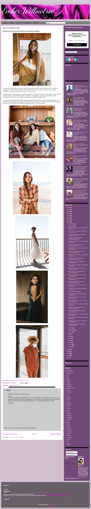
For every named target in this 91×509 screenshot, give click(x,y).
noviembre (71, 226)
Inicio (33, 434)
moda (19, 385)
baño (67, 377)
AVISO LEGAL (7, 501)
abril (69, 340)
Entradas (69, 452)
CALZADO (18, 22)
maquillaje (69, 417)
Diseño (15, 385)
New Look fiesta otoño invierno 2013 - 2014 (79, 98)
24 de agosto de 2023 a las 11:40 (21, 394)
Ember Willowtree (28, 10)
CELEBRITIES (27, 22)
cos (67, 395)
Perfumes (68, 430)
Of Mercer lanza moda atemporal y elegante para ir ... (76, 262)
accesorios (69, 370)
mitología (68, 419)
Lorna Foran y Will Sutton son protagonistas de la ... (75, 245)
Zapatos (68, 444)
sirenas (68, 433)
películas (68, 428)
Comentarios (70, 454)
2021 (68, 217)
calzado (68, 382)
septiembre (71, 330)
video (67, 441)
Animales (68, 373)
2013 (68, 357)
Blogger (51, 504)
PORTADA (5, 22)
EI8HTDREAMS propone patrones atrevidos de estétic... (76, 282)
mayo (69, 338)
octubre (70, 328)
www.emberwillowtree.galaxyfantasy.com (57, 495)
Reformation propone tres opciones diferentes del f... (77, 268)
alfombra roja (69, 372)
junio (69, 336)
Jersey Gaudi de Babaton (74, 291)
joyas (67, 410)
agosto (70, 332)
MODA (11, 22)
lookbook (68, 413)
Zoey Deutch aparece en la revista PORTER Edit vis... (76, 324)
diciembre (70, 223)
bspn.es (10, 396)
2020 (68, 220)
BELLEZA (36, 22)
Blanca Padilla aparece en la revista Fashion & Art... (77, 298)
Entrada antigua (56, 434)
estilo (67, 401)
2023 (68, 213)
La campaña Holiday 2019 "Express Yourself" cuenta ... (77, 235)
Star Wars (68, 435)
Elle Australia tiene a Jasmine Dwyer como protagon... (77, 275)
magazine (68, 415)
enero (69, 346)
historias (68, 408)
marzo (70, 342)
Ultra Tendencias (25, 380)
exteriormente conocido (15, 380)
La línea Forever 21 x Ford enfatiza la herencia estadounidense (79, 109)
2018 (68, 349)
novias (68, 424)
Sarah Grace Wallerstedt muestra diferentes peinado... (76, 252)
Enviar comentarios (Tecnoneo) (17, 437)
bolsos (68, 381)
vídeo (67, 442)
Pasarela (68, 426)
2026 (68, 207)
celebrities (69, 386)
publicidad (69, 431)
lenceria (68, 411)
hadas (68, 406)
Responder (10, 403)
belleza (68, 379)
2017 (68, 351)
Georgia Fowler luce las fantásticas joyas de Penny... (77, 311)
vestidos (68, 439)
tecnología (69, 437)
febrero (70, 344)
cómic (68, 393)
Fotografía (69, 404)
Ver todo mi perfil (82, 477)
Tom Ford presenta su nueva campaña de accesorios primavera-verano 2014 (80, 168)
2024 (68, 211)
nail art (68, 422)
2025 (68, 209)
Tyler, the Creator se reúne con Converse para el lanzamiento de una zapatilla (80, 192)
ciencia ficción (70, 388)
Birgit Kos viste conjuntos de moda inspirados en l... (77, 279)
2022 (68, 215)
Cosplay (68, 397)
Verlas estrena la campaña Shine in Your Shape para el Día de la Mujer (80, 121)
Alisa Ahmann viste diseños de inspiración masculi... (75, 258)
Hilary (81, 465)
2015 (68, 353)
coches (68, 390)
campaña (68, 384)
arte (67, 375)
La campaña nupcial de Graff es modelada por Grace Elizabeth (80, 133)
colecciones (10, 385)
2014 (68, 355)
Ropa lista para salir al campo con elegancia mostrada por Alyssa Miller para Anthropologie (80, 180)
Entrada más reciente (10, 434)
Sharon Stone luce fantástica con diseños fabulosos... (76, 272)
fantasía (68, 402)
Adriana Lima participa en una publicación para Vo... (75, 238)
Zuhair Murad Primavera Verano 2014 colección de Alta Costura (80, 145)
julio (69, 334)
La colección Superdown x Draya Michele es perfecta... (76, 308)
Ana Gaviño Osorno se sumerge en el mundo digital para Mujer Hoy (80, 87)
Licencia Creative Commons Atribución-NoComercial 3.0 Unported (51, 494)
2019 (68, 222)
